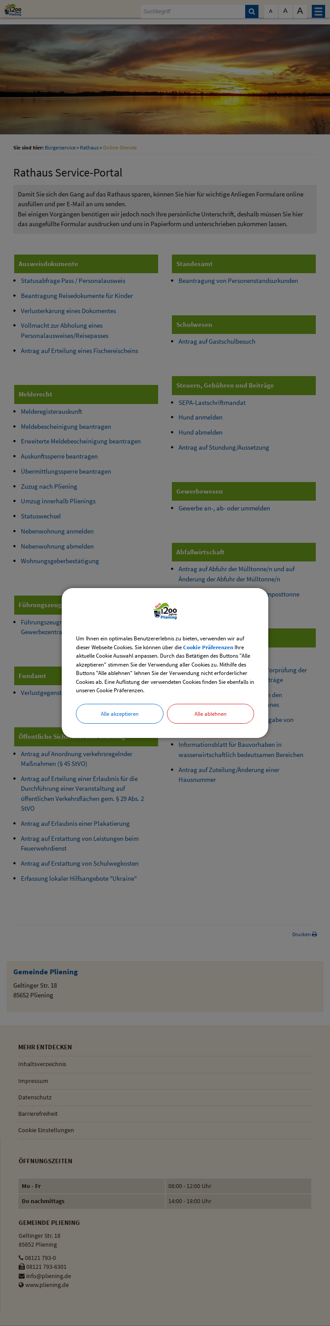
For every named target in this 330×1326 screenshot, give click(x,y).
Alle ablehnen (211, 714)
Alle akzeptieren (120, 714)
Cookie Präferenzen (208, 647)
